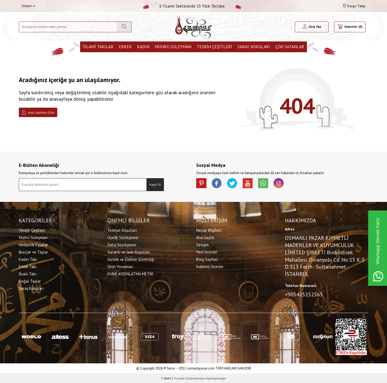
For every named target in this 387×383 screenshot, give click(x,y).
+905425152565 (304, 294)
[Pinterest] (201, 183)
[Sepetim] (350, 27)
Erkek (125, 46)
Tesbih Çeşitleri (214, 46)
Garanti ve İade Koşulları (129, 252)
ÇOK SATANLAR (289, 46)
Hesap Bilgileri (208, 230)
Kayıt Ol (155, 184)
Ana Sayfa (205, 237)
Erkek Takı (28, 266)
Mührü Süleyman (173, 46)
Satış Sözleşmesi (122, 244)
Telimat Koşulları (122, 230)
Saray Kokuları (254, 46)
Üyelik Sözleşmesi (123, 237)
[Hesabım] (312, 27)
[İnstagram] (282, 183)
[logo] (193, 27)
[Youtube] (250, 183)
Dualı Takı (27, 273)
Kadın (143, 46)
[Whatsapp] (266, 183)
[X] (233, 183)
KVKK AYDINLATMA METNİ (130, 273)
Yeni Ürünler (206, 252)
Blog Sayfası (207, 259)
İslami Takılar (98, 46)
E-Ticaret (178, 378)
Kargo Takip (354, 6)
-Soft (166, 378)
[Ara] (124, 27)
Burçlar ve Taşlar (33, 252)
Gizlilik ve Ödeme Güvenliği (131, 259)
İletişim (28, 6)
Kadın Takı (28, 259)
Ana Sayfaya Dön (38, 112)
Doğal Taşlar (30, 281)
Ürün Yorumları (120, 266)
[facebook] (217, 183)
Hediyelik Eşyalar (33, 244)
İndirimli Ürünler (210, 266)
